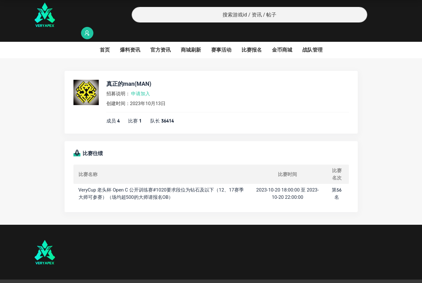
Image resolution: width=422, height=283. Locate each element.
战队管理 (312, 38)
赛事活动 (221, 38)
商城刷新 (191, 38)
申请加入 (140, 81)
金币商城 (282, 38)
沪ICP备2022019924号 (115, 275)
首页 (105, 38)
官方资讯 (160, 38)
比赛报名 (252, 38)
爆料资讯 (130, 38)
